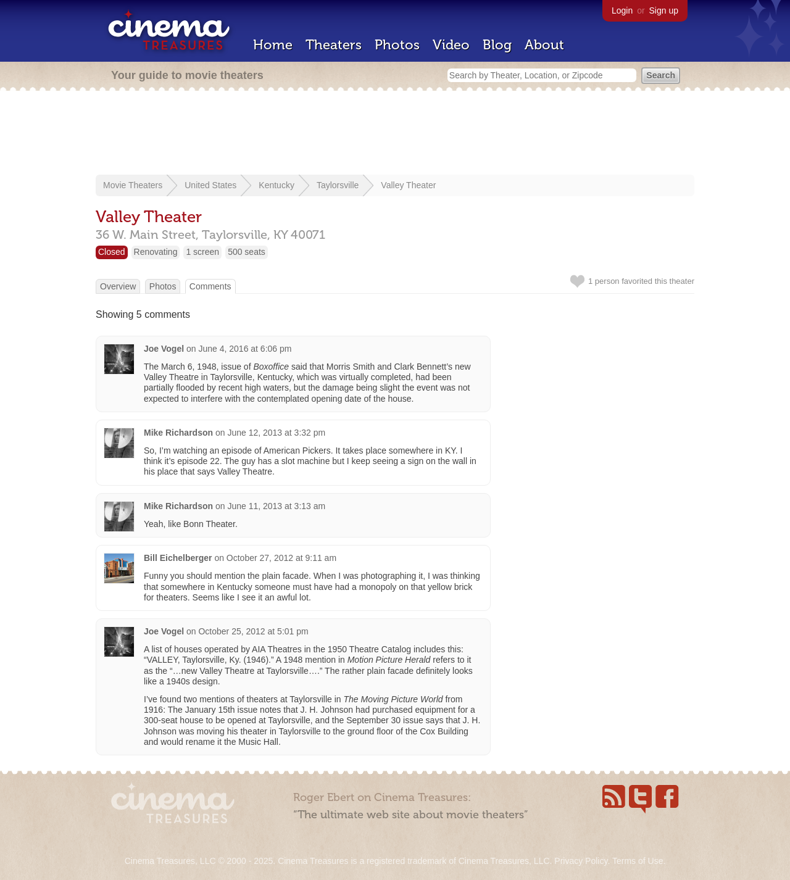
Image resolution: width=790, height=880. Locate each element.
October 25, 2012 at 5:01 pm (253, 631)
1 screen (202, 252)
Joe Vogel (164, 349)
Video (451, 44)
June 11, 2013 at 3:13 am (276, 506)
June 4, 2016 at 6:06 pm (244, 349)
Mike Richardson (178, 433)
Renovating (156, 252)
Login (622, 10)
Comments (210, 286)
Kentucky (276, 185)
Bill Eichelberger (178, 558)
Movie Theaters (132, 185)
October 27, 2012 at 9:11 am (281, 558)
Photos (397, 44)
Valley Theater (408, 185)
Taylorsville (338, 185)
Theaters (334, 44)
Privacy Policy (580, 861)
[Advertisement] (395, 134)
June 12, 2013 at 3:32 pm (276, 433)
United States (210, 185)
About (544, 44)
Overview (118, 286)
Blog (497, 44)
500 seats (246, 252)
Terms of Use (637, 861)
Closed (111, 252)
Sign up (663, 10)
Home (273, 44)
